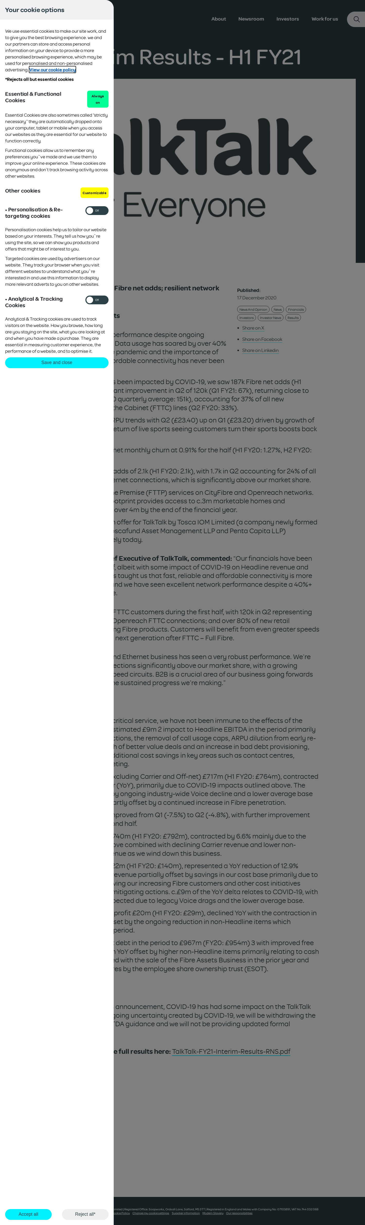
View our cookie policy (52, 69)
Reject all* (85, 1214)
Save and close (56, 362)
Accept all (28, 1214)
